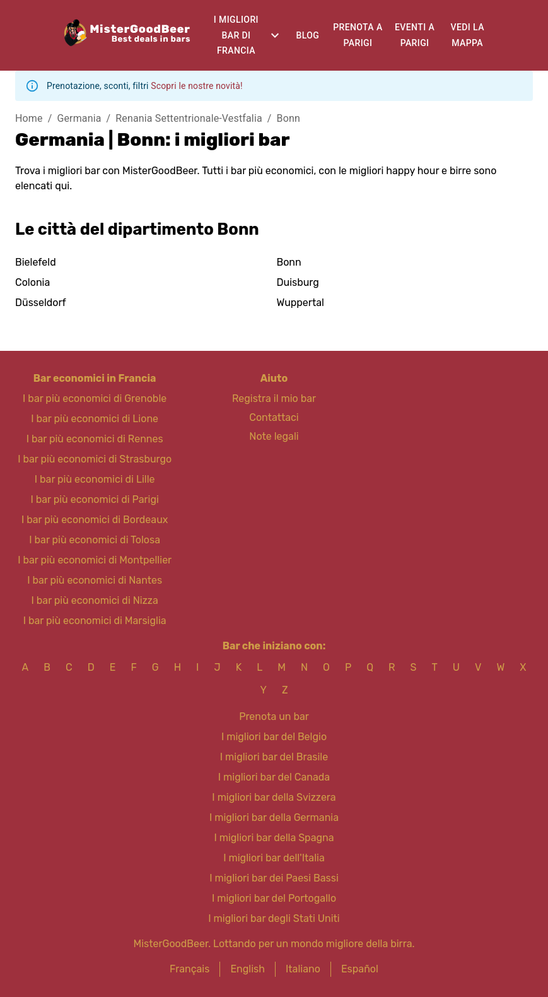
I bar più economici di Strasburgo (95, 459)
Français (189, 969)
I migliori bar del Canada (274, 777)
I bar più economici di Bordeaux (94, 520)
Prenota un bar (274, 717)
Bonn (288, 118)
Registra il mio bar (274, 398)
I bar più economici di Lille (95, 479)
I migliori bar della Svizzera (273, 797)
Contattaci (273, 417)
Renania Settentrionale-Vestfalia (188, 118)
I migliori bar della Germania (274, 817)
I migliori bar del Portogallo (274, 898)
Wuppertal (300, 303)
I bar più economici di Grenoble (94, 398)
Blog (308, 35)
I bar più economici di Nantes (94, 580)
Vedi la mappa (467, 35)
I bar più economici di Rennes (94, 439)
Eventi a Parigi (414, 35)
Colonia (32, 282)
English (247, 969)
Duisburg (298, 282)
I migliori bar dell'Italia (274, 858)
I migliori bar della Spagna (274, 838)
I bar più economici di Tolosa (94, 540)
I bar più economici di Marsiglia (94, 621)
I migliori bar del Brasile (274, 757)
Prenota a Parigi (357, 35)
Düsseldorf (40, 303)
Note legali (273, 436)
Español (359, 969)
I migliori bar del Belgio (274, 737)
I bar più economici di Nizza (95, 600)
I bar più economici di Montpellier (95, 560)
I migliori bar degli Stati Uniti (273, 918)
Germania (79, 118)
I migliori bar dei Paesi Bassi (274, 878)
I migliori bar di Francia (236, 35)
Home (29, 118)
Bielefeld (35, 262)
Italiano (303, 969)
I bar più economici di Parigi (94, 499)
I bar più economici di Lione (94, 419)
